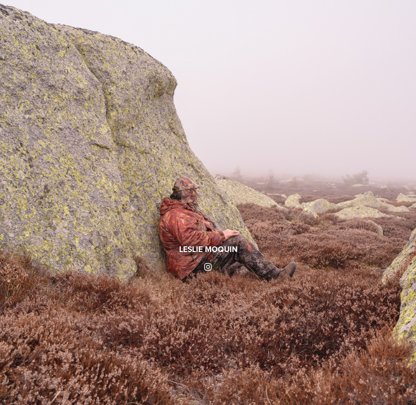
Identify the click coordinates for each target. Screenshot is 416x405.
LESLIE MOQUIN (208, 249)
